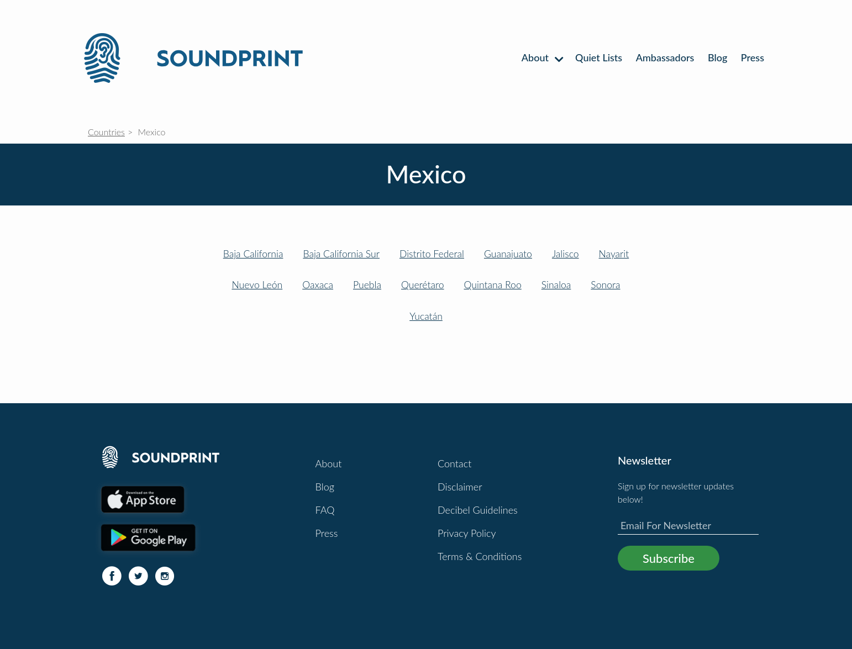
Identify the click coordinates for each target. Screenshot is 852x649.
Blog (717, 57)
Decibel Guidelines (478, 510)
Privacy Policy (467, 533)
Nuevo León (257, 285)
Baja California (253, 254)
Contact (454, 463)
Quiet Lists (598, 57)
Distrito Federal (431, 254)
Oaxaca (317, 285)
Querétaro (422, 285)
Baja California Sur (341, 254)
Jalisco (565, 254)
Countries (106, 131)
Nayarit (614, 254)
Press (752, 57)
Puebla (367, 285)
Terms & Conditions (480, 556)
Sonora (605, 285)
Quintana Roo (493, 285)
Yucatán (426, 316)
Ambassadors (665, 57)
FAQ (325, 510)
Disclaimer (460, 487)
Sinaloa (556, 285)
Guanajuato (508, 254)
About (542, 57)
